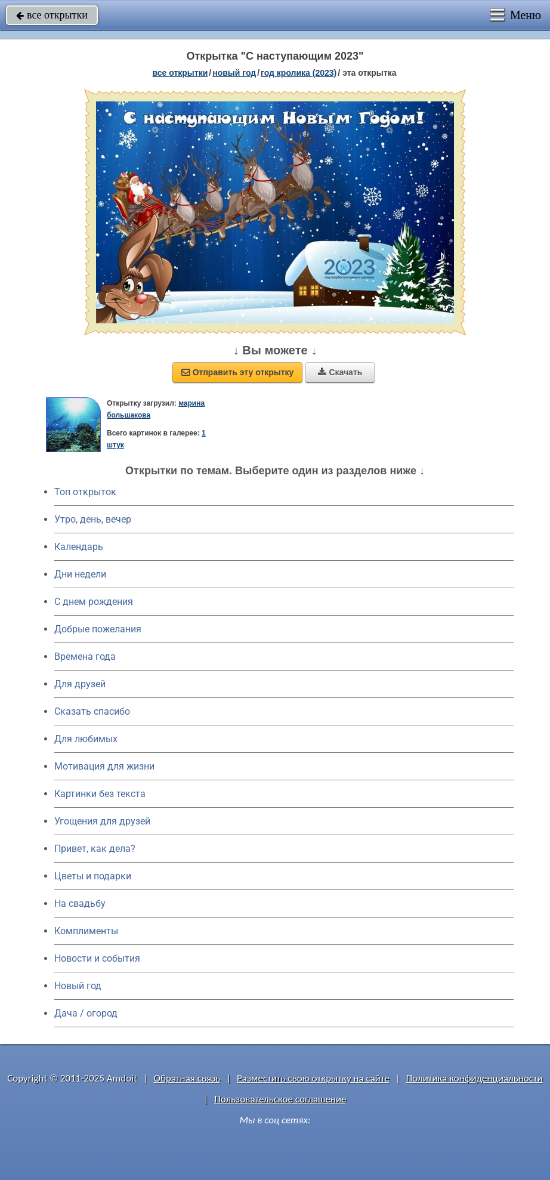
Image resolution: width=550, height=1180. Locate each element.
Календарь (78, 546)
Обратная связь (187, 1078)
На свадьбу (80, 903)
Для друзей (80, 684)
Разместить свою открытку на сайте (313, 1078)
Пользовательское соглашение (280, 1099)
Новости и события (97, 958)
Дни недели (80, 574)
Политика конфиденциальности (474, 1078)
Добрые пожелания (97, 629)
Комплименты (86, 931)
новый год (234, 73)
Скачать (340, 372)
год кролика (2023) (298, 73)
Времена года (85, 656)
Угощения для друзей (102, 821)
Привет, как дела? (94, 848)
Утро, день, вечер (92, 519)
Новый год (77, 985)
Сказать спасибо (92, 711)
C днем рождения (93, 601)
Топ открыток (85, 492)
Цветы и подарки (92, 876)
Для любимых (86, 739)
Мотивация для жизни (104, 766)
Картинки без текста (100, 793)
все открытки (52, 15)
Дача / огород (86, 1013)
